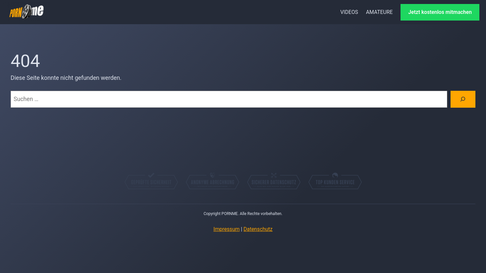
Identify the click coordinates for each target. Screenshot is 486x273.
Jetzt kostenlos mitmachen (440, 12)
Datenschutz (258, 229)
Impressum (226, 229)
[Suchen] (463, 99)
